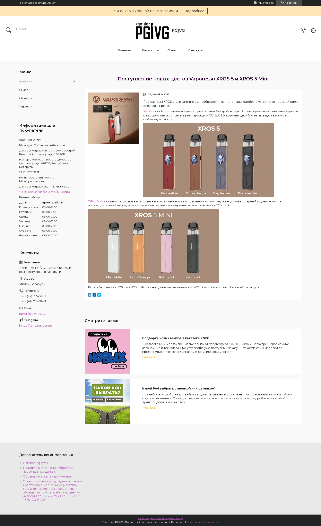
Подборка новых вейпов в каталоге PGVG (175, 338)
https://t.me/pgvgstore (35, 325)
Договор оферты (35, 463)
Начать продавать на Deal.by (38, 2)
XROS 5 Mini (96, 201)
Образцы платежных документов (47, 476)
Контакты (195, 50)
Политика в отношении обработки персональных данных (49, 469)
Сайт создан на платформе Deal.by (160, 518)
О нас (172, 50)
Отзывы (25, 98)
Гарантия (26, 106)
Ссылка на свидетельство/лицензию (44, 191)
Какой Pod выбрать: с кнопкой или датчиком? (179, 388)
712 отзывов (266, 2)
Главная (124, 50)
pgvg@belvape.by (32, 314)
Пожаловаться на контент (203, 522)
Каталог (148, 50)
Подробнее (194, 11)
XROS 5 (148, 111)
